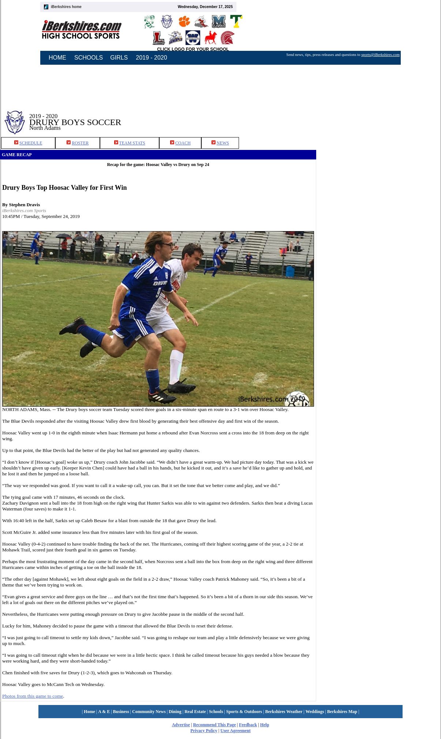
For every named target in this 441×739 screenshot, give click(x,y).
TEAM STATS (132, 143)
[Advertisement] (379, 117)
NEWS (223, 143)
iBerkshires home (66, 7)
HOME (57, 57)
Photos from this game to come (32, 696)
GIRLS (119, 57)
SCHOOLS (88, 57)
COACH (183, 143)
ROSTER (80, 143)
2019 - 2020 (151, 57)
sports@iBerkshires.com (380, 55)
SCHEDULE (30, 143)
